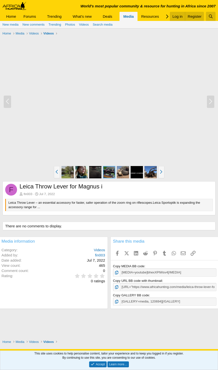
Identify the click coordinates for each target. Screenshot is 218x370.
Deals (107, 16)
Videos (84, 24)
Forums (29, 16)
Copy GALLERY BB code (131, 295)
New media (10, 24)
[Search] (211, 16)
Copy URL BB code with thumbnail (137, 281)
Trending (54, 16)
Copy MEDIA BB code (128, 266)
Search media (102, 24)
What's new (82, 16)
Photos (70, 24)
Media (128, 16)
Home (11, 16)
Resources (150, 16)
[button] (40, 16)
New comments (33, 24)
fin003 (28, 194)
